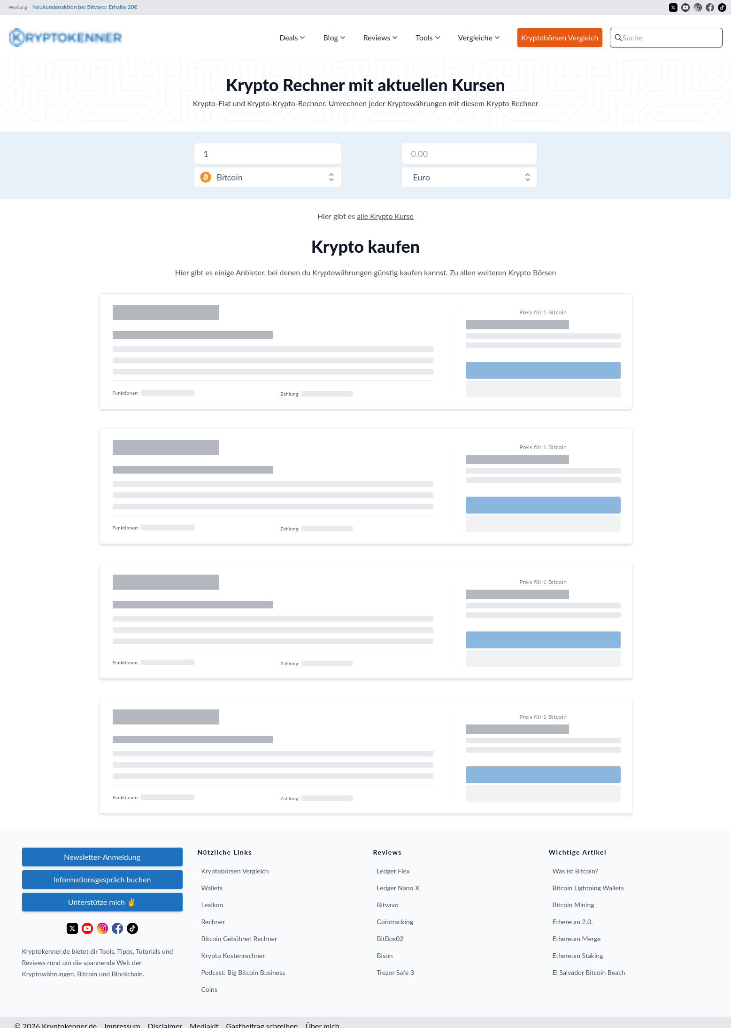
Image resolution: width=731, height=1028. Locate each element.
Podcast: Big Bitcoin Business (243, 972)
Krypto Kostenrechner (233, 955)
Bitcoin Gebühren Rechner (239, 938)
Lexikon (212, 905)
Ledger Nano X (398, 888)
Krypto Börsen (532, 272)
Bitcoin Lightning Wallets (588, 888)
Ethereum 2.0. (573, 922)
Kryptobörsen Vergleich (235, 871)
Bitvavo (388, 905)
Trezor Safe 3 (396, 972)
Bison (385, 955)
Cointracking (395, 922)
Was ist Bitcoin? (575, 871)
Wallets (212, 888)
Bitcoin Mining (573, 905)
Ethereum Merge (577, 938)
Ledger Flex (393, 871)
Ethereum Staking (578, 955)
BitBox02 (390, 938)
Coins (209, 989)
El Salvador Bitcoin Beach (589, 972)
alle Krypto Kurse (385, 215)
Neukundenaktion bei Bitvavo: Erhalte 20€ (84, 6)
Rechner (213, 922)
